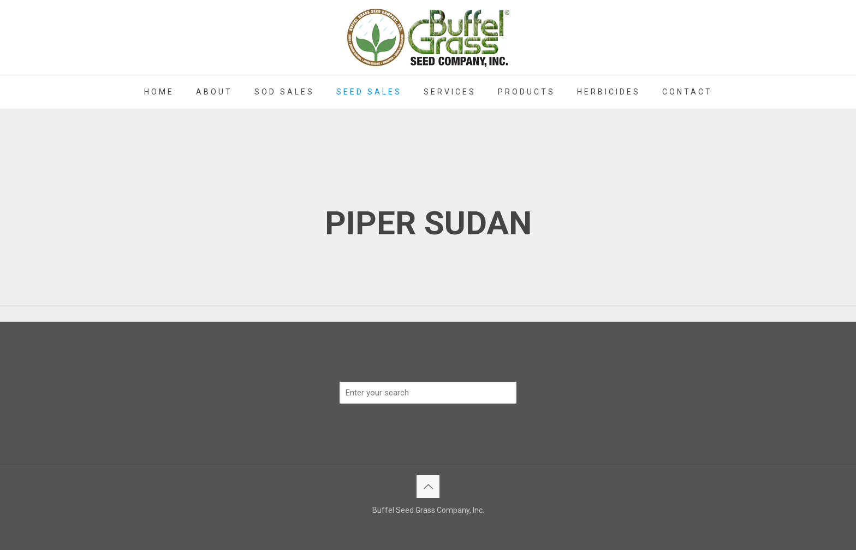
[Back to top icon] (428, 486)
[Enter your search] (428, 393)
